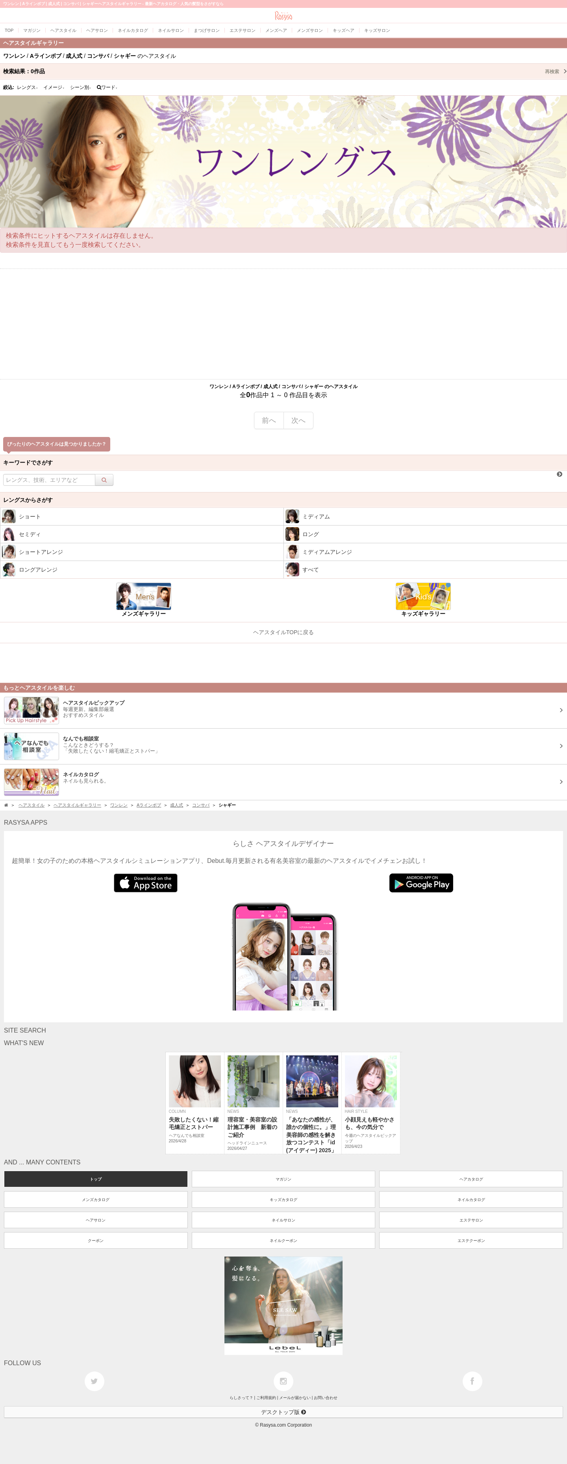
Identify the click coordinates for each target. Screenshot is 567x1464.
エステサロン (471, 1220)
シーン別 (80, 87)
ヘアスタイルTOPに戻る (283, 632)
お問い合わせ (325, 1398)
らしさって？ (241, 1398)
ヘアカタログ (471, 1179)
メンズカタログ (95, 1199)
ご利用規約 (266, 1398)
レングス (27, 87)
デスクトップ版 (283, 1412)
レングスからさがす (28, 500)
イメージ (54, 87)
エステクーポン (471, 1240)
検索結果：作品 (285, 71)
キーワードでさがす (28, 462)
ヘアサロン (96, 1220)
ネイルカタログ (471, 1199)
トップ (96, 1179)
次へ (298, 420)
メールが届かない (295, 1398)
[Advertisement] (283, 324)
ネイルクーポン (283, 1240)
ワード (107, 87)
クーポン (96, 1240)
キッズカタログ (283, 1199)
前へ (269, 420)
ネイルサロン (283, 1220)
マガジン (283, 1179)
